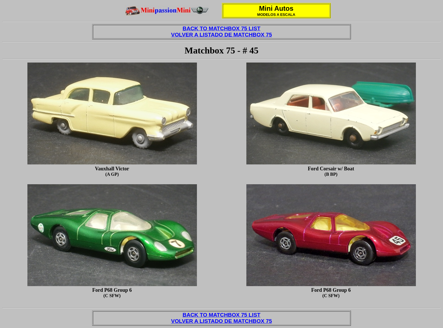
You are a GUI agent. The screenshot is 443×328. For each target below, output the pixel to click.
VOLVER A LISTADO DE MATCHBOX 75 (221, 35)
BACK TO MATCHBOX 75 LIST (221, 28)
